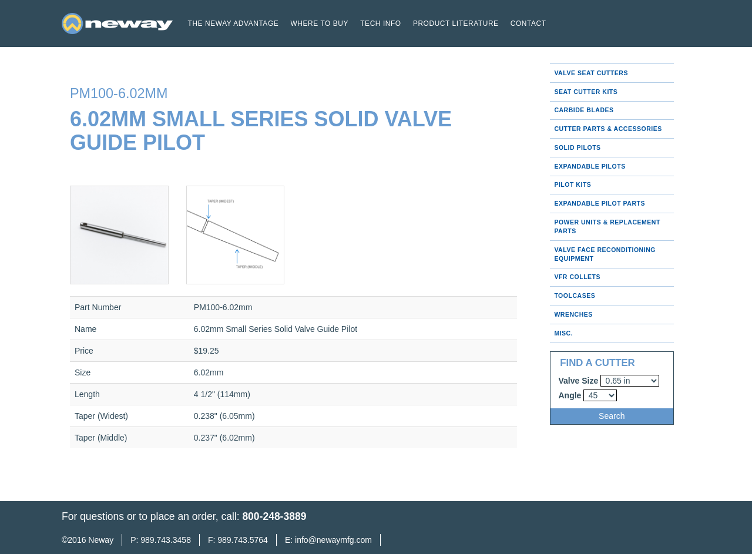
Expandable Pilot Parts (599, 203)
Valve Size (579, 380)
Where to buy (319, 23)
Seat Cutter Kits (585, 91)
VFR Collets (577, 276)
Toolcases (574, 295)
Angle (570, 395)
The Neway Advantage (233, 23)
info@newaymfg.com (333, 540)
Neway (100, 540)
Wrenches (573, 314)
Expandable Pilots (589, 166)
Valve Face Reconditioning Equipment (605, 254)
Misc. (563, 333)
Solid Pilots (577, 147)
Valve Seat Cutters (591, 72)
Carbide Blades (583, 109)
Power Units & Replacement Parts (607, 226)
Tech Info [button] (380, 23)
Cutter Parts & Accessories (608, 128)
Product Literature (456, 23)
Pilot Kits (572, 184)
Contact (528, 23)
